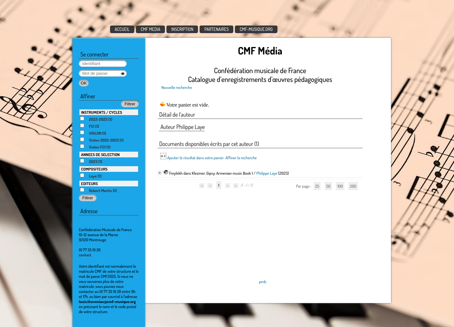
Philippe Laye (266, 173)
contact (85, 254)
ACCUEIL (122, 29)
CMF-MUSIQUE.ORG (256, 29)
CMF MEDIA (150, 29)
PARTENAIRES (216, 29)
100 (340, 186)
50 (328, 186)
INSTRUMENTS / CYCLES (101, 112)
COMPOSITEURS (94, 169)
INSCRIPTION (182, 29)
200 (353, 186)
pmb (262, 281)
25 (317, 186)
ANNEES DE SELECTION (100, 154)
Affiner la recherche (241, 157)
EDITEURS (89, 183)
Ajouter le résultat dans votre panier (195, 157)
